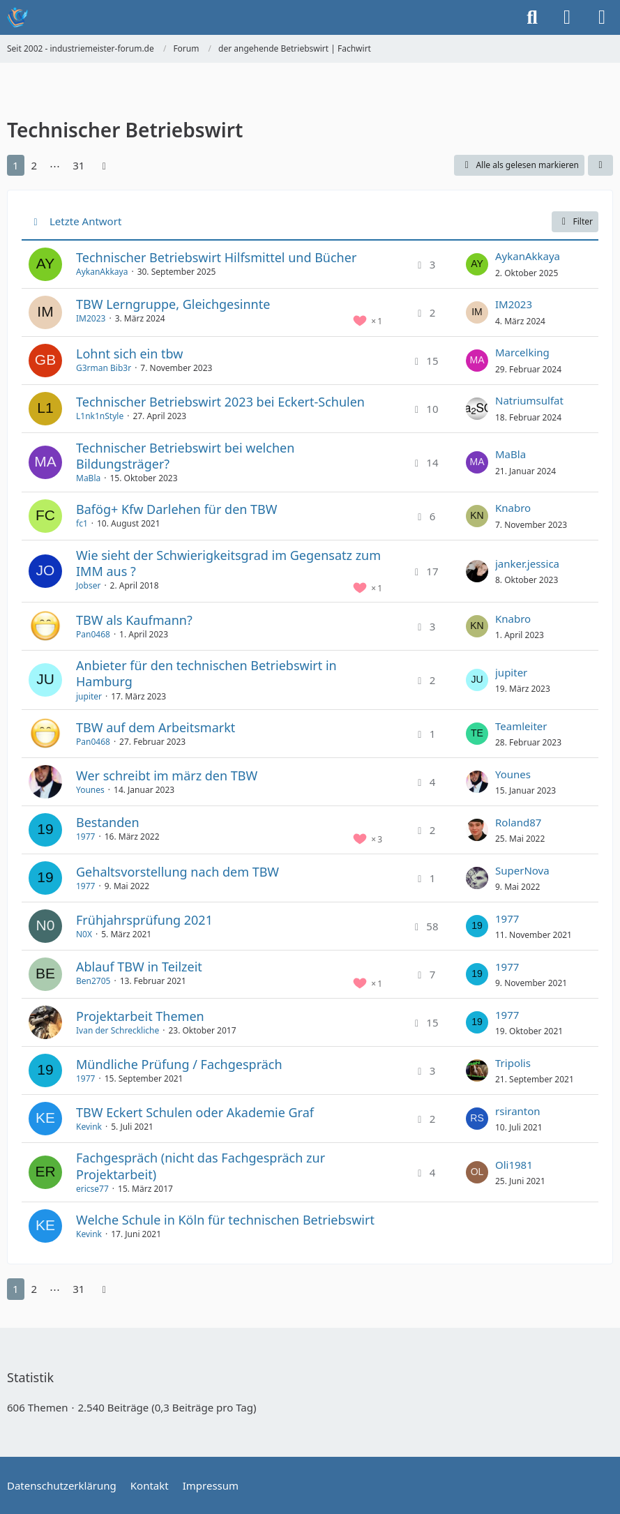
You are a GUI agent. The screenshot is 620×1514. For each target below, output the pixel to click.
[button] (600, 165)
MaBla (88, 478)
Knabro (513, 508)
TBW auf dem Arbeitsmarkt (155, 727)
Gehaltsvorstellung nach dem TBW (177, 871)
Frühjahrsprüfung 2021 (144, 919)
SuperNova (522, 870)
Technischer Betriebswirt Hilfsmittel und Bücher (216, 257)
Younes (90, 790)
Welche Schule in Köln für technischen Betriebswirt (225, 1219)
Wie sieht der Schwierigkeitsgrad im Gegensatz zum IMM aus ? (228, 563)
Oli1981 (514, 1165)
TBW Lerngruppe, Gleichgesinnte (173, 304)
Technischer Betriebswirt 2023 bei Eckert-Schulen (220, 401)
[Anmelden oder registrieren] (567, 17)
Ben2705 (93, 981)
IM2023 (90, 318)
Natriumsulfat (529, 400)
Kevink (89, 1127)
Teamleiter (521, 726)
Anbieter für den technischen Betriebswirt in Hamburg (206, 673)
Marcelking (522, 352)
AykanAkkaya (102, 272)
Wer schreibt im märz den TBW (166, 775)
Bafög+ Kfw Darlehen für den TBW (177, 509)
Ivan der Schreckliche (117, 1030)
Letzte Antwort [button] (85, 221)
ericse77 (92, 1189)
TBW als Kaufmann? (134, 620)
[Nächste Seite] (103, 165)
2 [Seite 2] (34, 165)
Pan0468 (93, 634)
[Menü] (602, 17)
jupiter (89, 696)
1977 (85, 836)
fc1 (82, 523)
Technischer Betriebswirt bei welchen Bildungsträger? (185, 455)
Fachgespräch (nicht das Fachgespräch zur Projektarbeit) (200, 1165)
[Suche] (532, 17)
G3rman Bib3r (103, 368)
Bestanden (107, 822)
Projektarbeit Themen (140, 1016)
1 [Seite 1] (16, 165)
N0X (84, 934)
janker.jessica (527, 563)
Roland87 (518, 822)
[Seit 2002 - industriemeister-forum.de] (17, 17)
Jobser (88, 585)
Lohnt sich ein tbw (129, 353)
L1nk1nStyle (99, 416)
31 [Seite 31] (78, 165)
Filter (575, 221)
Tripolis (513, 1063)
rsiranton (517, 1111)
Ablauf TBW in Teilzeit (139, 966)
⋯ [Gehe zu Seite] (55, 165)
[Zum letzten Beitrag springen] (477, 264)
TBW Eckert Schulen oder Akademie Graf (195, 1112)
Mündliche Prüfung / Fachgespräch (179, 1064)
